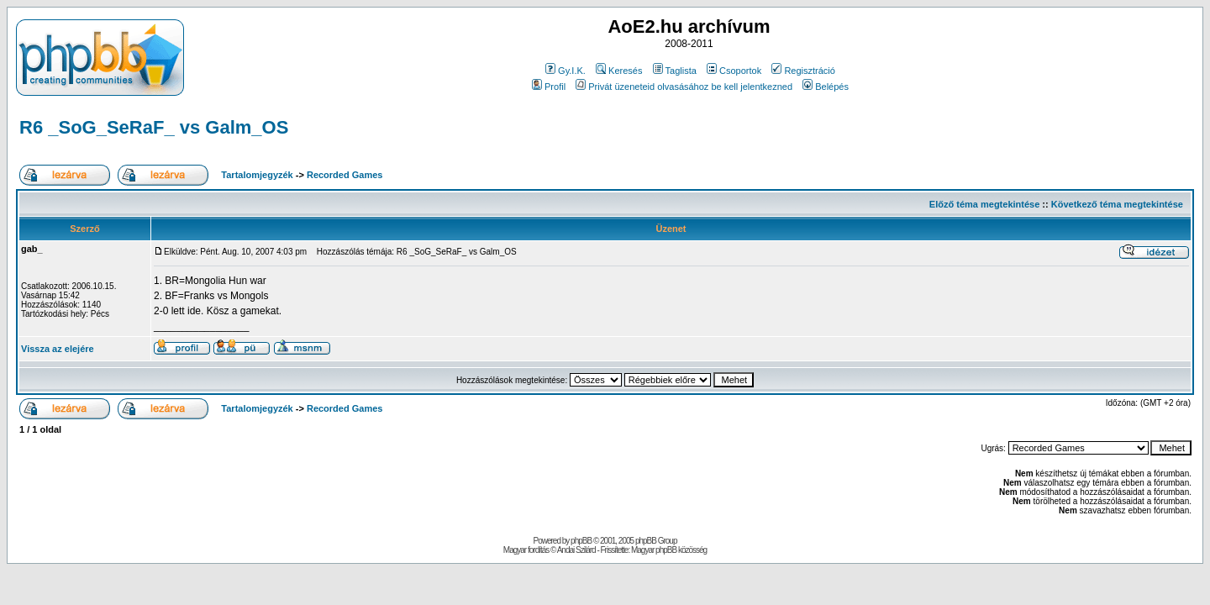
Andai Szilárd (576, 550)
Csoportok (734, 71)
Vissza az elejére (57, 349)
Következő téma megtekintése (1117, 204)
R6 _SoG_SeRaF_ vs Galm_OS (153, 127)
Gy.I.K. (565, 71)
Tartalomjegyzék (256, 175)
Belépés (825, 87)
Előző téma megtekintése (984, 204)
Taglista (675, 71)
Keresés (619, 71)
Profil (549, 87)
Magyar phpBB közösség (669, 550)
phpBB (581, 540)
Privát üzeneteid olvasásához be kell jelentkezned (684, 87)
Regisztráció (803, 71)
